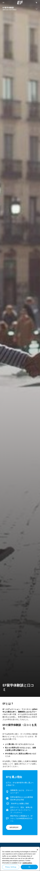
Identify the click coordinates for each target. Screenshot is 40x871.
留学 (16, 764)
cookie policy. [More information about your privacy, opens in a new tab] (27, 863)
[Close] (37, 849)
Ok (29, 867)
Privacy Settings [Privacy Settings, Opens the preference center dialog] (10, 867)
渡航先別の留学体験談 (9, 10)
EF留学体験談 (8, 8)
